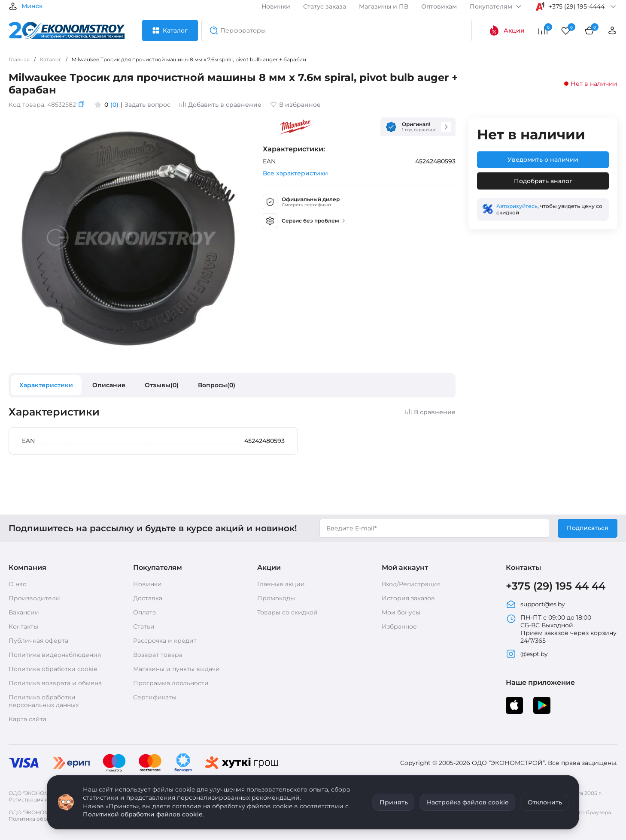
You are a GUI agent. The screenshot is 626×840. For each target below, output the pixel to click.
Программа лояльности (171, 683)
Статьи (144, 626)
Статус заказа (324, 6)
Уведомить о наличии (542, 159)
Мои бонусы (401, 612)
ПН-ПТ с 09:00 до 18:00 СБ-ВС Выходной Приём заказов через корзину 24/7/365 (561, 629)
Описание (108, 385)
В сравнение (430, 412)
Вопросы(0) (216, 385)
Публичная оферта (38, 640)
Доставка (147, 598)
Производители (34, 598)
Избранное (399, 626)
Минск (32, 6)
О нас (17, 584)
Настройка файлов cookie (468, 802)
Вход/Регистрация (411, 584)
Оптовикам (439, 6)
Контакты (23, 626)
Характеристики (46, 385)
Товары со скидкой (287, 612)
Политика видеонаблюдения (55, 655)
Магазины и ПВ (383, 6)
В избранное (295, 104)
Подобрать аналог (543, 181)
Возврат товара (157, 655)
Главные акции (281, 584)
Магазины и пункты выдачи (176, 669)
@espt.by (527, 654)
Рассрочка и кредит (165, 640)
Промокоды (276, 598)
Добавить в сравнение (220, 104)
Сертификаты (154, 697)
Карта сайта (27, 719)
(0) (114, 104)
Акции (507, 30)
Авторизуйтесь (517, 206)
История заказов (408, 598)
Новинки (275, 6)
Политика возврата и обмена (55, 683)
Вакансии (24, 612)
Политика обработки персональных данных (44, 701)
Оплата (144, 612)
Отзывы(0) (162, 385)
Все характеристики (295, 173)
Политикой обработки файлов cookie (143, 814)
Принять (394, 802)
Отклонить (545, 802)
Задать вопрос (147, 104)
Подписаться (587, 528)
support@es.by (535, 604)
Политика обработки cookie (53, 669)
